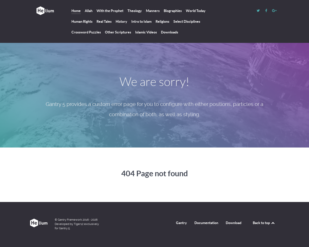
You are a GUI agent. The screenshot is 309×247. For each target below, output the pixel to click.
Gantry (181, 223)
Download (233, 223)
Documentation (206, 223)
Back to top (264, 223)
